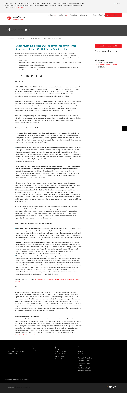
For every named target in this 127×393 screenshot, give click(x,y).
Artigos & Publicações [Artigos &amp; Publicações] (87, 22)
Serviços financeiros (14, 349)
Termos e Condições (84, 370)
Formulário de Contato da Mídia (108, 46)
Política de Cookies (83, 360)
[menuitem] (49, 22)
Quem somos (103, 22)
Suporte (80, 351)
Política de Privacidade (85, 358)
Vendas (80, 349)
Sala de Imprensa (60, 356)
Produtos (72, 22)
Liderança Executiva (60, 351)
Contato (115, 22)
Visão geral (58, 349)
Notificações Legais (84, 367)
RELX (35, 335)
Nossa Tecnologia (60, 354)
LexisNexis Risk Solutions (23, 335)
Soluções (49, 22)
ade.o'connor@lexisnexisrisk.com (106, 65)
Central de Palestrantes (62, 359)
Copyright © (11, 386)
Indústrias (60, 22)
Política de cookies (18, 7)
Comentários (82, 354)
